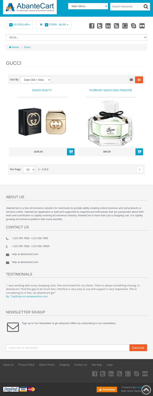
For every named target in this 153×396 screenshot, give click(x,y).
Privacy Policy (26, 364)
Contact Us (80, 364)
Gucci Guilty (42, 90)
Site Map (97, 364)
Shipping (64, 364)
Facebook (88, 26)
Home (14, 47)
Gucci (27, 47)
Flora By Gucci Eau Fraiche (110, 90)
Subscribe (138, 347)
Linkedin (106, 26)
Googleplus (124, 26)
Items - (53, 24)
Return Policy (47, 364)
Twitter (97, 26)
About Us (8, 364)
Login (110, 364)
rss (115, 26)
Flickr (142, 26)
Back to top (146, 390)
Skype (133, 26)
